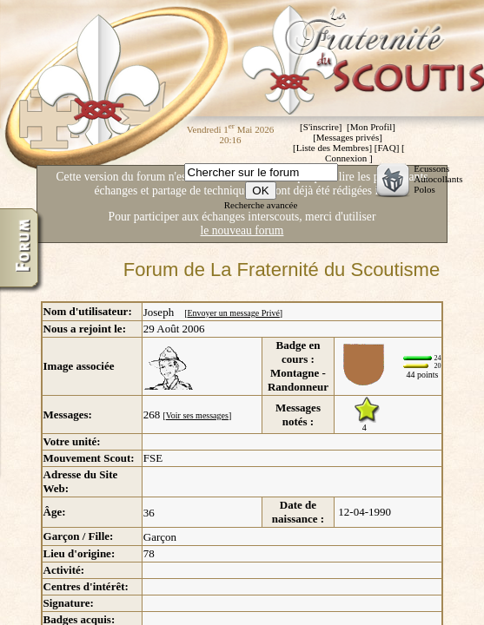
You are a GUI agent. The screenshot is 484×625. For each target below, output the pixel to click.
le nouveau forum (242, 230)
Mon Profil (371, 127)
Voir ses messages (197, 415)
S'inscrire (321, 127)
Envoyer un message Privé (233, 313)
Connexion (346, 158)
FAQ (386, 147)
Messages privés (347, 137)
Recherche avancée (261, 205)
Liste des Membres (332, 147)
